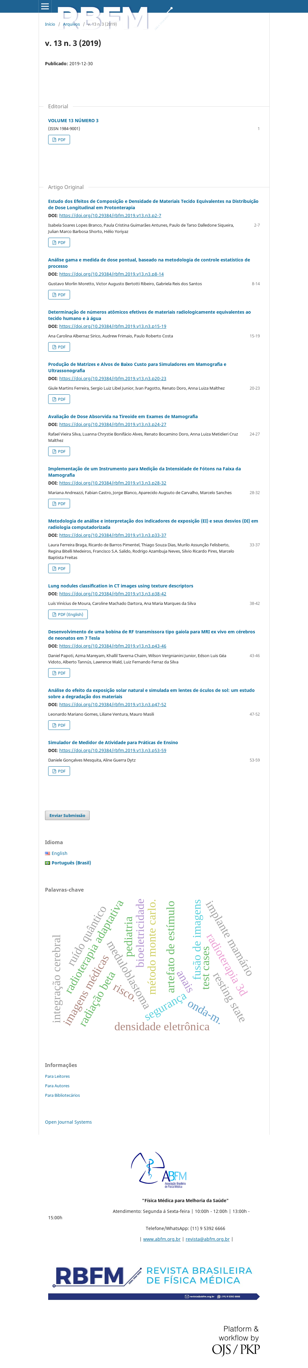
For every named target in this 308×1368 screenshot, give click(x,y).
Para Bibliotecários (62, 1095)
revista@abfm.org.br (208, 1239)
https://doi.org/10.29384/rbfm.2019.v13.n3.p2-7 (110, 215)
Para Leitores (57, 1076)
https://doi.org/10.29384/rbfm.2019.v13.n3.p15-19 (112, 326)
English (59, 853)
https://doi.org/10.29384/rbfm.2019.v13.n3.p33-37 (112, 535)
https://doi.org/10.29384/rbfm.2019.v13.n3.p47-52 (112, 704)
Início (50, 24)
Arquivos (71, 24)
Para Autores (57, 1086)
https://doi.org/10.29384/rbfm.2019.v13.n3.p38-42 (112, 594)
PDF (61, 139)
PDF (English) (70, 614)
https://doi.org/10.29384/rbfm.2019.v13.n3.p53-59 (112, 750)
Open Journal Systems (68, 1122)
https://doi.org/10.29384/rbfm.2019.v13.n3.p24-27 (112, 424)
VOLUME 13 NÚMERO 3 (73, 120)
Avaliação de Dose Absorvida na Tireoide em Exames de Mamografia (123, 416)
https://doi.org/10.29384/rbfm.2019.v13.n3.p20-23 (112, 378)
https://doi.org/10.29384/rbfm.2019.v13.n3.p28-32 (112, 483)
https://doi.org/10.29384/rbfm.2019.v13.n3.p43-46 (112, 646)
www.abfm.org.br (162, 1239)
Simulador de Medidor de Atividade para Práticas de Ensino (113, 742)
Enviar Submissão (67, 815)
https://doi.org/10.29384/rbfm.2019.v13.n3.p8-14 (111, 274)
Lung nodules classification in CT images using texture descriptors (120, 586)
